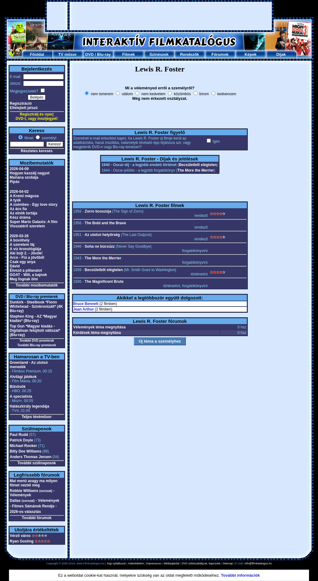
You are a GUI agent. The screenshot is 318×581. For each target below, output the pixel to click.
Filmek (128, 54)
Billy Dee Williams (26, 451)
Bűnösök (18, 386)
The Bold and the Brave (105, 223)
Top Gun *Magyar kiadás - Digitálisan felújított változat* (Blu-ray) (35, 330)
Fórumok (220, 54)
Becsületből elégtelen (198, 165)
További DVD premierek (36, 340)
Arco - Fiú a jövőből (27, 257)
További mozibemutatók (37, 285)
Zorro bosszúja (98, 211)
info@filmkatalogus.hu (258, 563)
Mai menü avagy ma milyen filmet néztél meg (34, 483)
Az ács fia (18, 209)
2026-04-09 (19, 169)
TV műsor (67, 54)
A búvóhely (20, 240)
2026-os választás (25, 512)
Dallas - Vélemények (34, 500)
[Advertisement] (159, 16)
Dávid (15, 266)
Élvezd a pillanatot (26, 270)
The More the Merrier (195, 170)
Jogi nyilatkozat (116, 563)
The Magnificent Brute (104, 281)
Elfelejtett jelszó (24, 108)
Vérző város (20, 536)
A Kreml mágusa (24, 196)
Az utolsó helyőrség (102, 235)
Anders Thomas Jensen (30, 457)
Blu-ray (104, 54)
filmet (28, 138)
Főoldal (37, 54)
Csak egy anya (22, 262)
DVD (89, 54)
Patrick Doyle (21, 440)
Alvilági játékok (23, 377)
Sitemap (228, 563)
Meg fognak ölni (24, 279)
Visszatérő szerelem (27, 226)
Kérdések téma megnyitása (97, 333)
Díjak (281, 54)
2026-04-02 (19, 191)
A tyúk (15, 200)
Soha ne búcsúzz (100, 246)
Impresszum (153, 563)
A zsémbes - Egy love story (34, 204)
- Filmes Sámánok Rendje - (33, 506)
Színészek (159, 54)
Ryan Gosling (22, 541)
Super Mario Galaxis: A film (34, 222)
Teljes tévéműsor (36, 417)
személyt (48, 138)
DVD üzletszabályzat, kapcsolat (200, 563)
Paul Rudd (19, 435)
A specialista (21, 396)
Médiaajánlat (171, 563)
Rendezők (189, 54)
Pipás (15, 182)
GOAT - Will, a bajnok (28, 275)
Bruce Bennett (86, 304)
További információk (240, 575)
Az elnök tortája (23, 213)
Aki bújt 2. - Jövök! (26, 253)
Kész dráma (20, 217)
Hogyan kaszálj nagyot (30, 173)
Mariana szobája (24, 177)
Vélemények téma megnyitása (99, 327)
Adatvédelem (136, 563)
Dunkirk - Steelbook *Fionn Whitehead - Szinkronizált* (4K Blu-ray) (36, 306)
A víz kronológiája (25, 249)
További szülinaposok (37, 463)
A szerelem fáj (22, 244)
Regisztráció (21, 103)
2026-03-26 (19, 236)
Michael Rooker (23, 446)
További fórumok (36, 518)
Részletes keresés (36, 151)
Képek (250, 54)
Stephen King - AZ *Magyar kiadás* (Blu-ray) (33, 318)
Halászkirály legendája (29, 406)
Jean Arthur (83, 309)
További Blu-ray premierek (36, 345)
